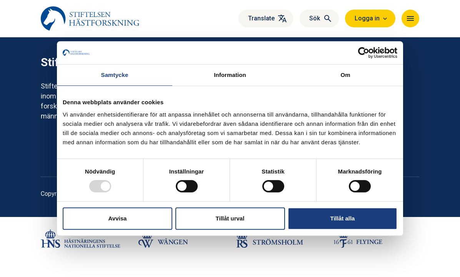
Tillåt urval (230, 218)
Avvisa (117, 218)
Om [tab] (345, 75)
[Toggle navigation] (410, 18)
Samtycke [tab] (114, 75)
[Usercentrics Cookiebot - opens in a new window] (363, 52)
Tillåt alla (342, 218)
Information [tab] (230, 75)
